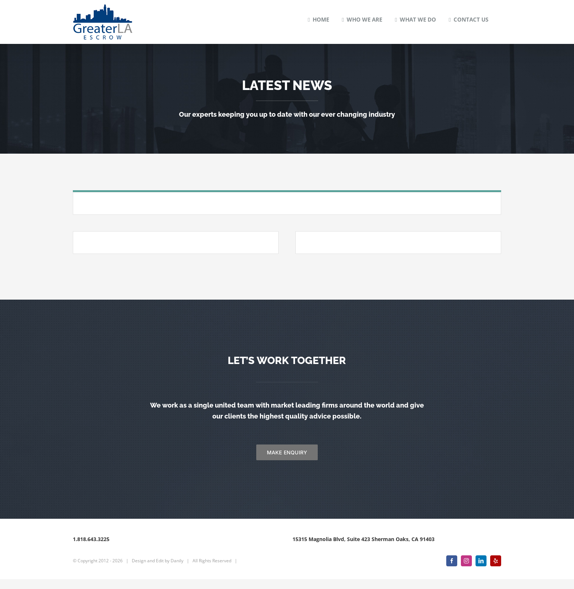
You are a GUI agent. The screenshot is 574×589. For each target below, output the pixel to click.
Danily (177, 570)
